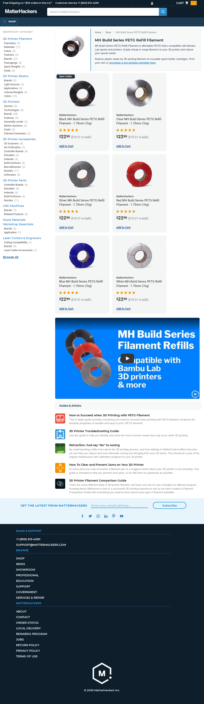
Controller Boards (16, 151)
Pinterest (113, 516)
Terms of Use (27, 656)
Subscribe (169, 505)
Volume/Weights (15, 92)
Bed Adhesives (14, 166)
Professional (27, 575)
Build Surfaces (14, 162)
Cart (186, 3)
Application (12, 232)
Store (108, 32)
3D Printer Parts (14, 180)
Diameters (12, 43)
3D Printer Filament (17, 39)
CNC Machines (13, 206)
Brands (11, 58)
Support (23, 586)
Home (98, 32)
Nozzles (11, 170)
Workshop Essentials (18, 224)
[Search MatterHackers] (163, 12)
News (20, 564)
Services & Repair (30, 597)
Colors (10, 50)
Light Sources (14, 84)
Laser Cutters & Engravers (22, 238)
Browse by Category (18, 31)
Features (11, 54)
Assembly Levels (16, 121)
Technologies (14, 110)
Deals (9, 70)
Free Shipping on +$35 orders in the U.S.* (27, 2)
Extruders (11, 155)
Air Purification (14, 147)
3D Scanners (13, 143)
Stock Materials (14, 220)
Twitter (90, 516)
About (21, 611)
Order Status (27, 623)
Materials (12, 46)
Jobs (20, 639)
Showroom (25, 569)
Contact (23, 617)
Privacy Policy (28, 651)
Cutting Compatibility (18, 242)
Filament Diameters (17, 133)
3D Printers (11, 102)
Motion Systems (15, 125)
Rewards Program (31, 634)
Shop (20, 558)
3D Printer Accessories (19, 139)
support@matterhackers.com (41, 545)
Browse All (10, 257)
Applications (13, 88)
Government (26, 592)
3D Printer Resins (15, 76)
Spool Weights (14, 66)
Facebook (82, 516)
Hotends (11, 159)
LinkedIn (106, 516)
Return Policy (27, 645)
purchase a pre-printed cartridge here (132, 62)
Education (24, 581)
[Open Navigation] (9, 21)
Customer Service (66, 2)
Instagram (98, 516)
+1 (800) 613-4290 (88, 2)
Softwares (12, 174)
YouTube (121, 516)
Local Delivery (28, 628)
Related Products (16, 214)
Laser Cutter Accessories (20, 250)
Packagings (13, 62)
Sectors (10, 106)
